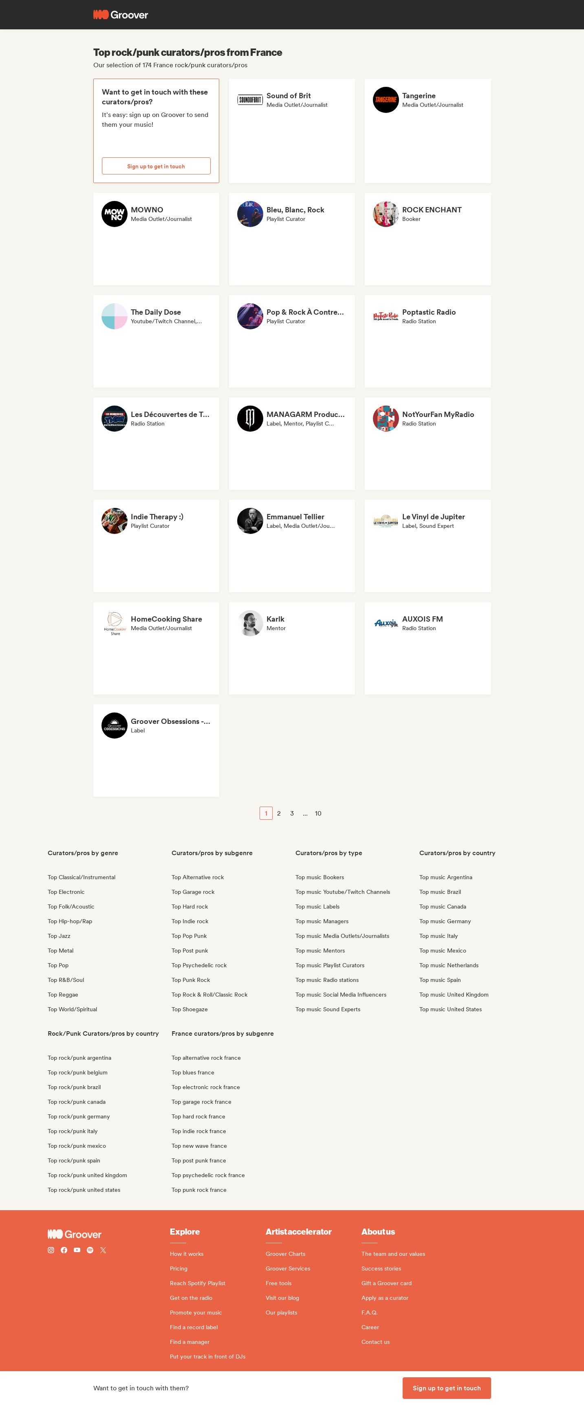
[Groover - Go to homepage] (109, 1234)
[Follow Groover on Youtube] (77, 1251)
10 (318, 813)
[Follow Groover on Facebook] (64, 1251)
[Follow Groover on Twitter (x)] (103, 1251)
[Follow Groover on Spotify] (90, 1251)
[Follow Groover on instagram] (51, 1251)
